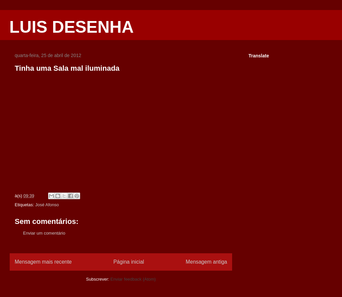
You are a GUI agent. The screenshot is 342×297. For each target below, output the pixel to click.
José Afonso (47, 204)
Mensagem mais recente (43, 262)
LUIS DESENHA (71, 27)
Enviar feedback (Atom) (133, 279)
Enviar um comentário (44, 233)
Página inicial (128, 262)
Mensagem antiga (206, 262)
